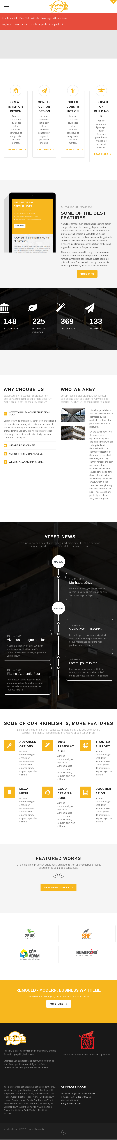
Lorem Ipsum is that (84, 664)
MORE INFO (87, 274)
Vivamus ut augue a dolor (26, 640)
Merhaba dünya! (81, 583)
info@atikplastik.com (71, 1104)
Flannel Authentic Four (23, 674)
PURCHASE (59, 1004)
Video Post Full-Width (85, 630)
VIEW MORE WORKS (58, 888)
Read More (17, 149)
